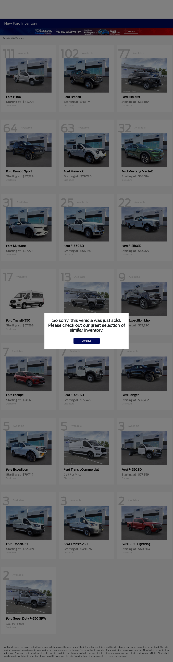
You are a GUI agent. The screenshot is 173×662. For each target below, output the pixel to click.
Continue (86, 341)
